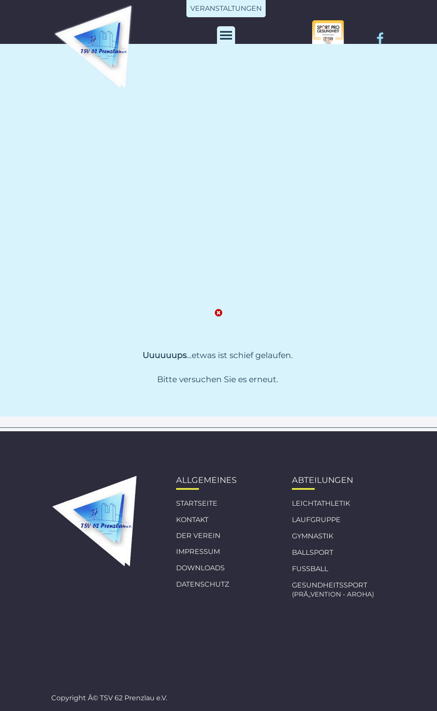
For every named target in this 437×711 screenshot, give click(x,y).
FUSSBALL (310, 569)
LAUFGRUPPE (316, 520)
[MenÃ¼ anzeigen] (226, 35)
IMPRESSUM (198, 551)
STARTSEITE (196, 503)
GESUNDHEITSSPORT (329, 585)
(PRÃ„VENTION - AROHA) (333, 594)
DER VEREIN (198, 536)
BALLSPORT (312, 552)
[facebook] (380, 38)
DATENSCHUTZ (202, 584)
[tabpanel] (218, 383)
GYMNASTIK (312, 536)
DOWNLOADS (200, 568)
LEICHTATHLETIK (321, 503)
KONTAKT (192, 520)
